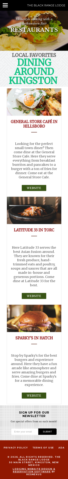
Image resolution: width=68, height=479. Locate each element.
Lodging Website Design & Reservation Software (34, 470)
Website (34, 188)
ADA (61, 447)
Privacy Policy (16, 447)
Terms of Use (43, 447)
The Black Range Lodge (46, 5)
